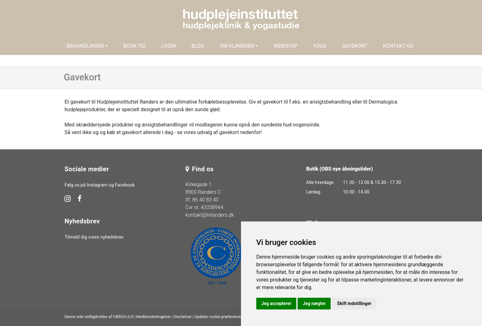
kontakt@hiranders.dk (209, 215)
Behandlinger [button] (85, 46)
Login (168, 46)
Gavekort (355, 46)
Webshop (285, 46)
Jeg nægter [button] (314, 303)
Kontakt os (398, 46)
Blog (197, 46)
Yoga (320, 46)
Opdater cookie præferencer (218, 317)
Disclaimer (183, 317)
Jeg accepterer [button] (276, 303)
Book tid (134, 46)
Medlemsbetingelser (153, 317)
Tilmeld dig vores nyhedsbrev (94, 237)
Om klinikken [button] (237, 46)
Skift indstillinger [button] (354, 303)
